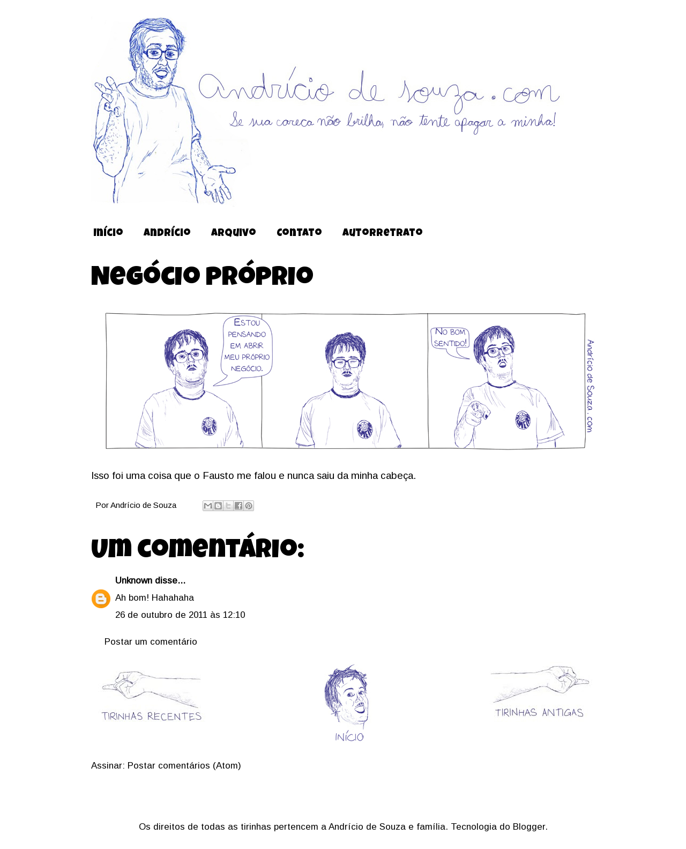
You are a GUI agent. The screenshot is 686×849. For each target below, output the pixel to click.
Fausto (218, 475)
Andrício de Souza (144, 505)
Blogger (529, 827)
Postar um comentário (151, 642)
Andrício (167, 234)
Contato (299, 234)
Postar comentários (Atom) (184, 766)
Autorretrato (382, 234)
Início (108, 234)
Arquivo (233, 234)
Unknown (133, 580)
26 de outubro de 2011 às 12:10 (180, 615)
